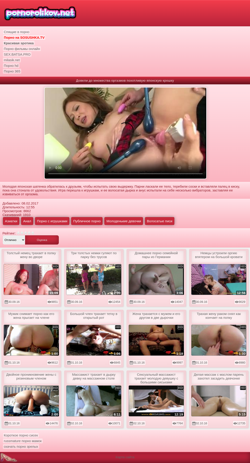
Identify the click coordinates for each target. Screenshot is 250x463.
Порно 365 (12, 71)
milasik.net (12, 60)
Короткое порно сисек (21, 435)
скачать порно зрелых (21, 446)
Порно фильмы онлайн (22, 49)
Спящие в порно (16, 32)
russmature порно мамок (23, 441)
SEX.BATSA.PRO (17, 54)
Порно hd (11, 65)
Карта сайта (125, 457)
